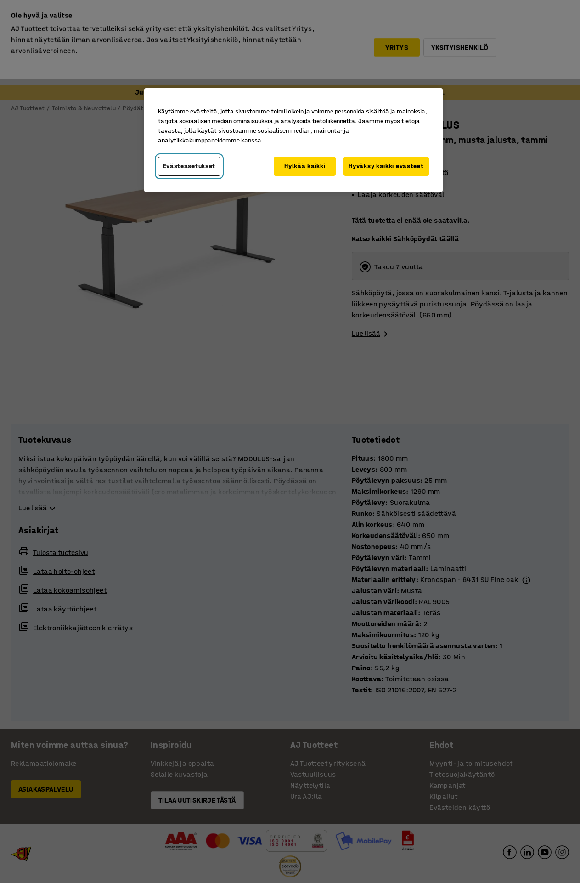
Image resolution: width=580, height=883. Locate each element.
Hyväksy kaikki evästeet (386, 166)
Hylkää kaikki (304, 166)
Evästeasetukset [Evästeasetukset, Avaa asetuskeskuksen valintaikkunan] (189, 166)
